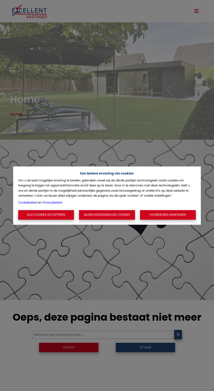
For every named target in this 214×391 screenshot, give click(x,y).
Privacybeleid (52, 202)
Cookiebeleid (27, 202)
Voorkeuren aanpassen (168, 215)
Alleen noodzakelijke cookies (107, 215)
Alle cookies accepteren (46, 215)
